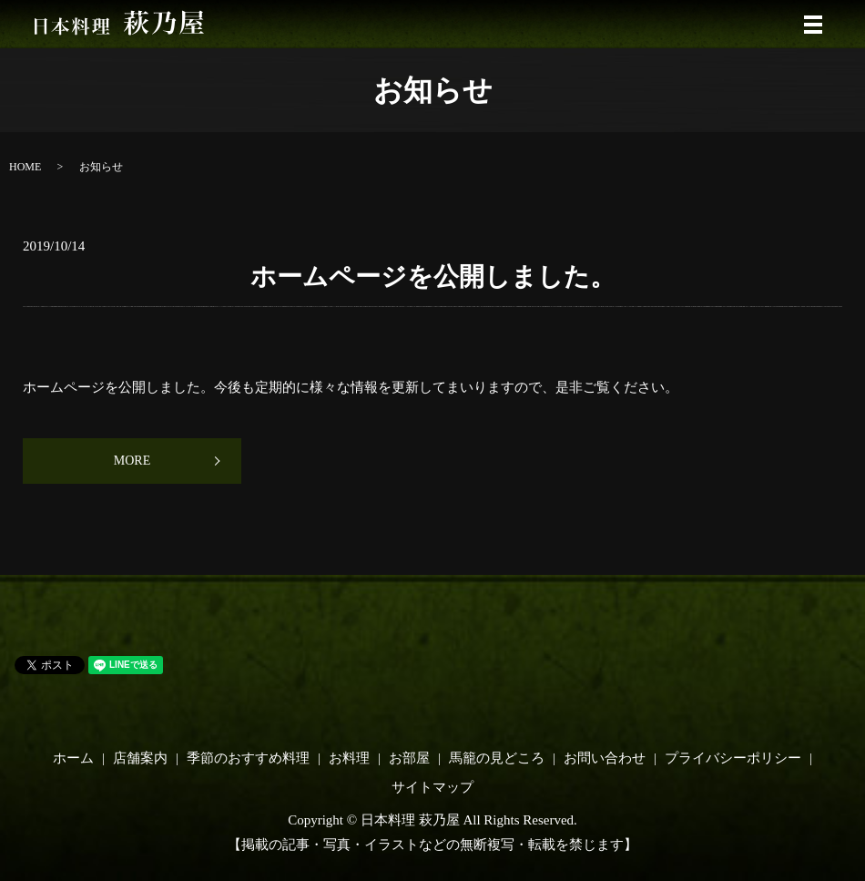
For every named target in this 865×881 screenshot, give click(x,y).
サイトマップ (432, 787)
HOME (25, 166)
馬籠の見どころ (496, 758)
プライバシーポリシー (733, 758)
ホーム (73, 758)
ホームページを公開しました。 (433, 276)
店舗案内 (140, 758)
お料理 (349, 758)
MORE (132, 460)
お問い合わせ (605, 758)
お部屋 (409, 758)
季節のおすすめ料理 (248, 758)
